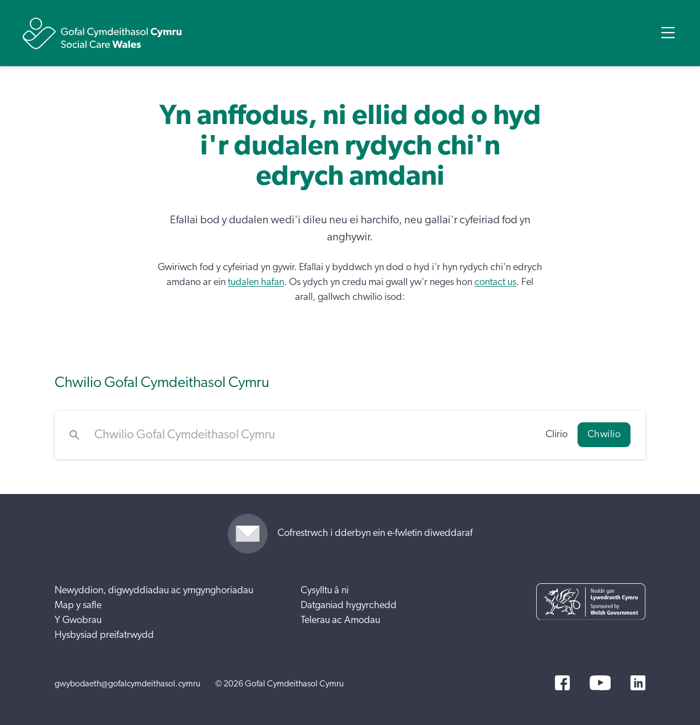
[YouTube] (600, 682)
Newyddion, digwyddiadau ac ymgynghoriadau (154, 590)
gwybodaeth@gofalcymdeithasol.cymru (127, 683)
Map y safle (78, 605)
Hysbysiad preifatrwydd (104, 635)
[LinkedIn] (637, 682)
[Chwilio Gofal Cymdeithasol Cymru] (312, 435)
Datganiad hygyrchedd (349, 605)
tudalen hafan (256, 282)
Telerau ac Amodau (340, 620)
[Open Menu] (668, 32)
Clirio (557, 434)
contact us (495, 282)
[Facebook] (562, 682)
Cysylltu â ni (325, 590)
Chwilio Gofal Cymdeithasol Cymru (162, 382)
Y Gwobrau (78, 620)
